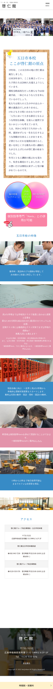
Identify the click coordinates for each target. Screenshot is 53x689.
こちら (28, 349)
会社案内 (26, 663)
